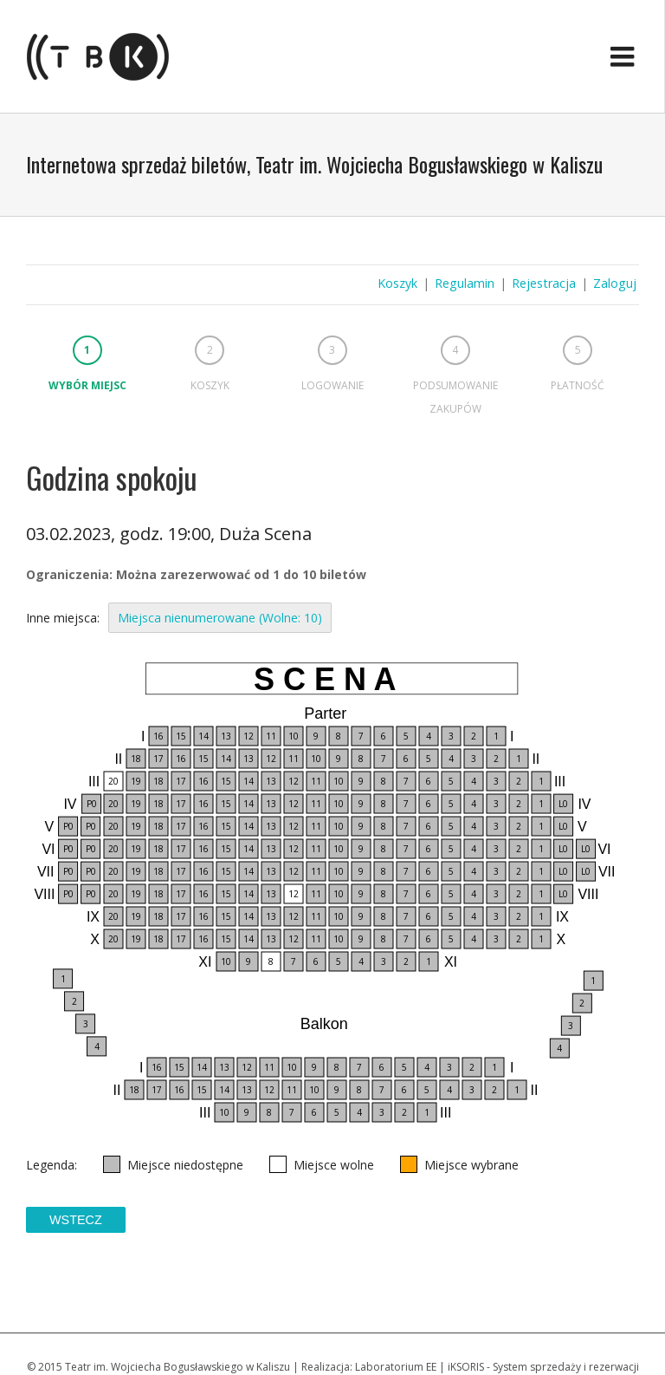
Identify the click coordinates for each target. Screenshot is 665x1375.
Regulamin (464, 283)
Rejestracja (544, 283)
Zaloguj (614, 283)
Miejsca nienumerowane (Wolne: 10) (220, 617)
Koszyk (397, 283)
